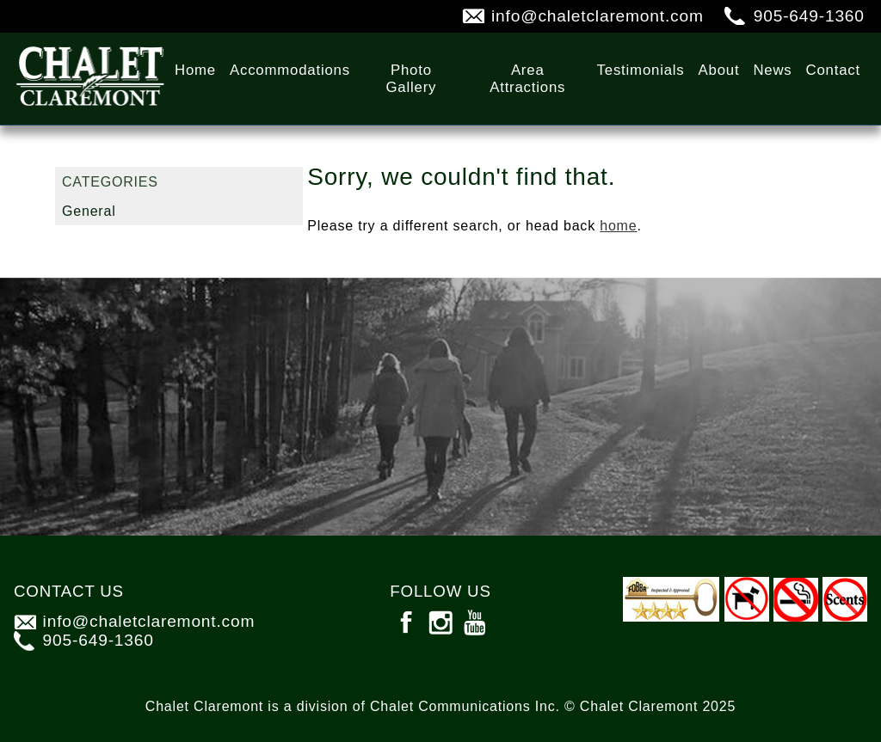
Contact (833, 70)
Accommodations (290, 70)
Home (195, 70)
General (89, 211)
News (772, 70)
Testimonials (641, 70)
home (618, 225)
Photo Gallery (410, 78)
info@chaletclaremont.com (597, 16)
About (719, 70)
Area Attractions (527, 78)
